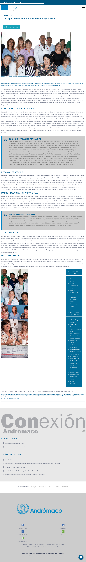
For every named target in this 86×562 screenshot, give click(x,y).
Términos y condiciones (38, 549)
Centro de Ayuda (23, 528)
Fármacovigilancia (22, 541)
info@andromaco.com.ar (13, 398)
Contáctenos (63, 528)
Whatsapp (63, 534)
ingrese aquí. (61, 553)
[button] (80, 557)
